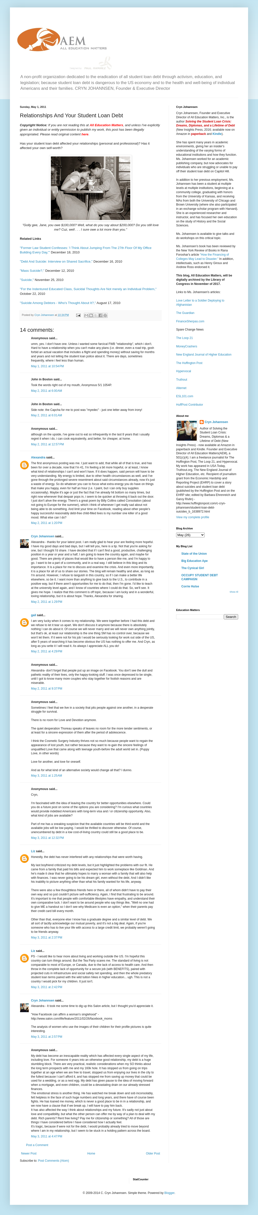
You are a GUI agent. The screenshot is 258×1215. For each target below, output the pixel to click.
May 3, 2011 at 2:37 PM (46, 937)
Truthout (181, 379)
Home (91, 1153)
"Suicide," (27, 280)
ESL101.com (184, 396)
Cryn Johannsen (42, 536)
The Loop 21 (184, 338)
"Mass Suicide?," (32, 271)
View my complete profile (192, 517)
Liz (33, 851)
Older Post (153, 1153)
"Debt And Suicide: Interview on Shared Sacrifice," (56, 261)
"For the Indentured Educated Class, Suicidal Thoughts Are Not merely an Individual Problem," (88, 289)
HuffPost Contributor (189, 404)
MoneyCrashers (186, 346)
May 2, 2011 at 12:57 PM (47, 444)
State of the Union (194, 553)
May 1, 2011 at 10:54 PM (47, 366)
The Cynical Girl (192, 568)
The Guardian (185, 313)
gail (33, 615)
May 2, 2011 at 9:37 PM (46, 688)
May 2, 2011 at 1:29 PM (46, 602)
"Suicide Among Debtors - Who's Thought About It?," (58, 303)
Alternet (181, 388)
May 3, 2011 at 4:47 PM (46, 1136)
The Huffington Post (189, 363)
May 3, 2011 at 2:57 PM (46, 1036)
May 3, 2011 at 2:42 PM (46, 987)
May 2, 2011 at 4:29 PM (46, 651)
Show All (233, 592)
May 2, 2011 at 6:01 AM (46, 415)
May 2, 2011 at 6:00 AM (46, 391)
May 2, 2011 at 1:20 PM (46, 523)
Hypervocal (183, 371)
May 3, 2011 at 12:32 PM (47, 838)
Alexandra (38, 457)
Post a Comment (37, 1145)
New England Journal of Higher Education (203, 354)
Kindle (217, 134)
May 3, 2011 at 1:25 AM (46, 775)
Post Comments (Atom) (53, 1160)
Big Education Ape (194, 561)
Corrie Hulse (190, 586)
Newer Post (28, 1153)
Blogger (169, 1193)
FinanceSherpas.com (190, 321)
